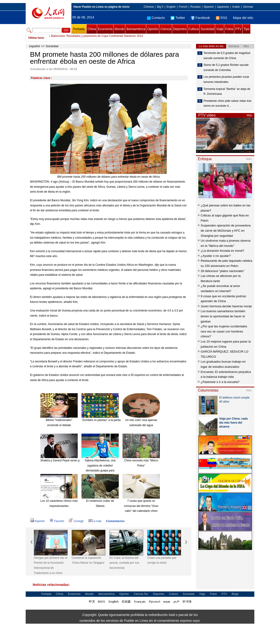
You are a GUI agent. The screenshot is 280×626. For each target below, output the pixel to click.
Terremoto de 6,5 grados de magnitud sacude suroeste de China (226, 55)
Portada (78, 29)
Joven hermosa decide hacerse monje (226, 306)
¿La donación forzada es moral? (222, 250)
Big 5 (160, 6)
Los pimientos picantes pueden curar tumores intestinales (226, 79)
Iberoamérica (135, 29)
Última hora (36, 37)
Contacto (156, 18)
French (183, 6)
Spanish (209, 6)
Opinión (152, 29)
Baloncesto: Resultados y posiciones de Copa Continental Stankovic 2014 (97, 37)
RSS (221, 18)
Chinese (149, 6)
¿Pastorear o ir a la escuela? (220, 382)
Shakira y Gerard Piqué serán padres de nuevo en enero (75, 460)
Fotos (229, 29)
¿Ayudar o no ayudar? (216, 256)
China (92, 29)
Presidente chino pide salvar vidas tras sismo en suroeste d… (227, 103)
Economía (105, 29)
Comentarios (115, 521)
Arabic (236, 6)
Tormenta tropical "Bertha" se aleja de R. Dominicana (226, 91)
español (34, 46)
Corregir (76, 521)
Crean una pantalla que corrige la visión (161, 560)
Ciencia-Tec (141, 594)
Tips (247, 29)
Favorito (56, 521)
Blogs (235, 594)
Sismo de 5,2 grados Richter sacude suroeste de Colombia (225, 67)
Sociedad (207, 29)
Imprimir (37, 521)
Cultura (193, 29)
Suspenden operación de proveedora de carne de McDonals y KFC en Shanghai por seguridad (226, 230)
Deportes (179, 29)
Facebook (200, 18)
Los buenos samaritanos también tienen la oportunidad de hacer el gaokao (223, 316)
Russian (195, 6)
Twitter (178, 18)
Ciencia (165, 29)
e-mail (95, 521)
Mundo (120, 29)
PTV (238, 29)
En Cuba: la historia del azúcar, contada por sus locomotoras (124, 562)
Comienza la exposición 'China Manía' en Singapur (88, 560)
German (248, 6)
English (170, 6)
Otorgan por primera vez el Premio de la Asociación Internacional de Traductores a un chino (50, 565)
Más (249, 115)
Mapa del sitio (243, 18)
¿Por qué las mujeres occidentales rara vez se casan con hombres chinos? (224, 331)
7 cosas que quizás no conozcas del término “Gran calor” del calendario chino (141, 506)
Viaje (219, 29)
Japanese (223, 6)
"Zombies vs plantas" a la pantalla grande (107, 420)
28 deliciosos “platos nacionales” (223, 271)
